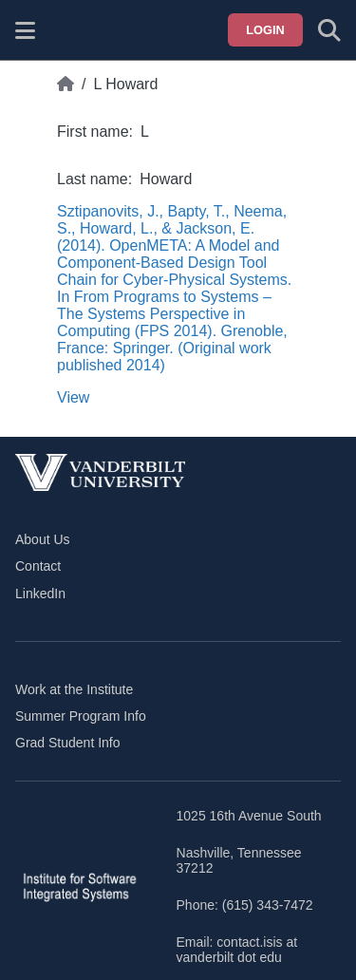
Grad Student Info (68, 742)
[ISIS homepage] (73, 30)
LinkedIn (40, 593)
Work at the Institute (74, 689)
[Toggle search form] (329, 30)
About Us (42, 539)
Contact (38, 566)
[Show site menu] (25, 30)
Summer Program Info (80, 716)
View (73, 397)
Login (265, 30)
